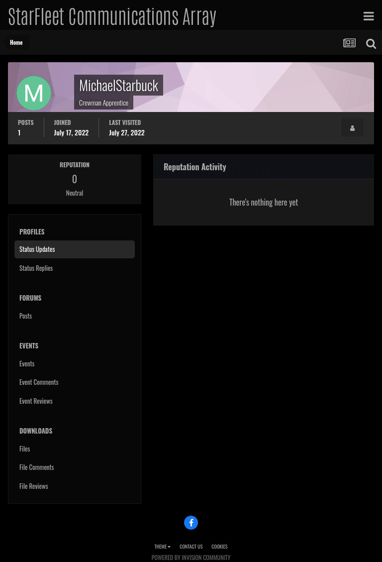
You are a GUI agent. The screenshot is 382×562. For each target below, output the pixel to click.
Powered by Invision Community (191, 557)
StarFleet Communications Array (112, 14)
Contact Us (191, 546)
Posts (25, 316)
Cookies (219, 546)
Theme (162, 546)
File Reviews (33, 486)
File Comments (36, 467)
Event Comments (38, 382)
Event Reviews (36, 401)
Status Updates (37, 249)
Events (26, 363)
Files (24, 448)
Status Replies (36, 268)
